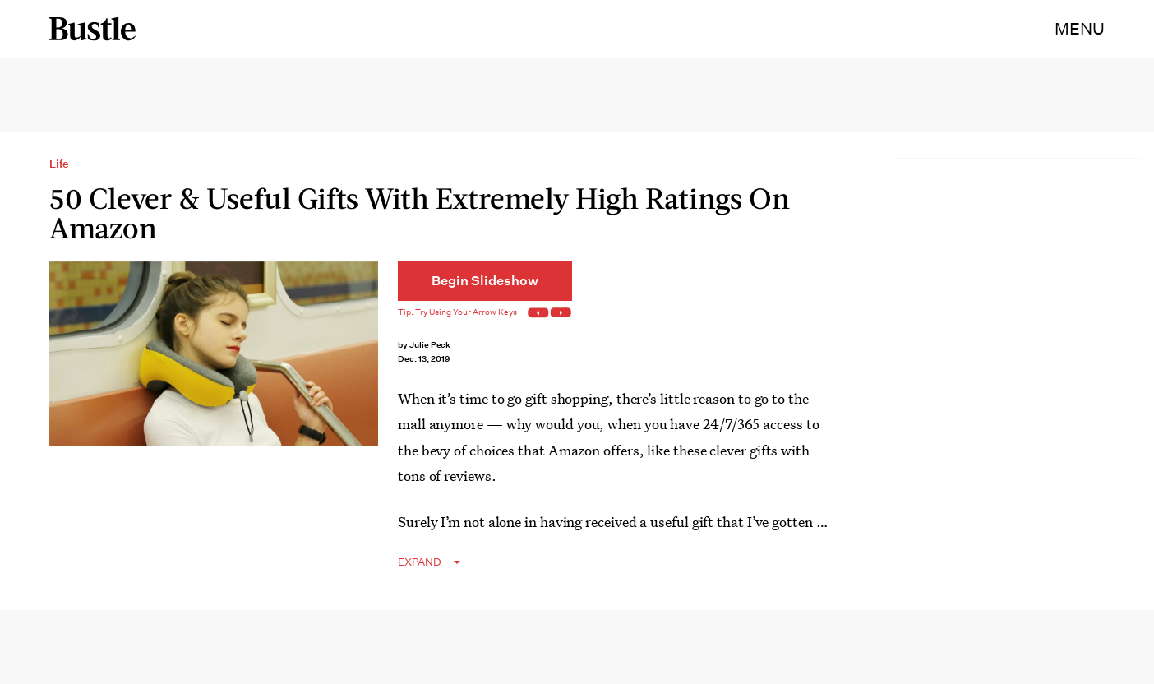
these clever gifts (727, 450)
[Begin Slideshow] (485, 281)
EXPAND (419, 562)
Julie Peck (430, 345)
